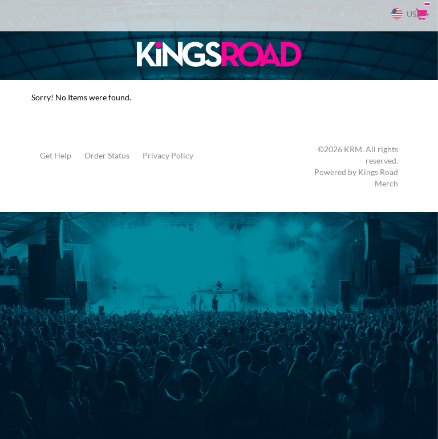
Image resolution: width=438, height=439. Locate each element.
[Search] (83, 14)
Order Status (106, 155)
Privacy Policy (168, 155)
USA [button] (410, 13)
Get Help (55, 155)
